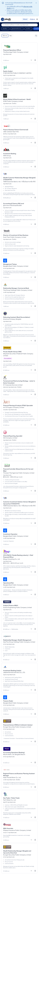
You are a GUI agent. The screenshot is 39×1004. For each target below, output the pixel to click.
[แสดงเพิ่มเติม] (31, 60)
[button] (36, 35)
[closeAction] (36, 3)
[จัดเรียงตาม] (36, 35)
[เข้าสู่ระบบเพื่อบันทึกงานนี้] (35, 60)
